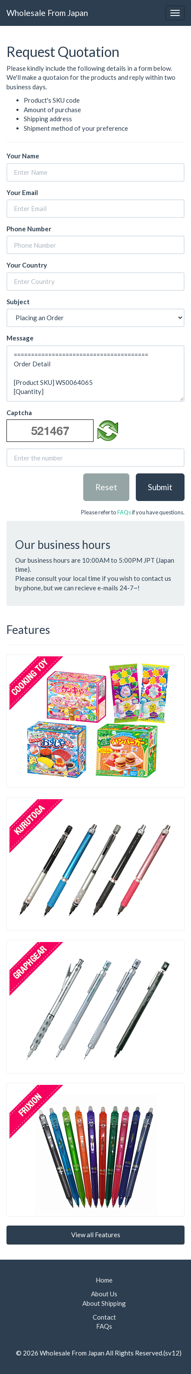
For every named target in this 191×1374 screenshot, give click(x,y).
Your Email (22, 192)
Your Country (26, 265)
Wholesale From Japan (47, 13)
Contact (104, 1317)
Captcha (19, 412)
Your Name (22, 156)
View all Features (95, 1234)
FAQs (124, 512)
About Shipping (104, 1303)
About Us (104, 1294)
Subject (18, 302)
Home (104, 1280)
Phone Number (28, 229)
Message (20, 338)
